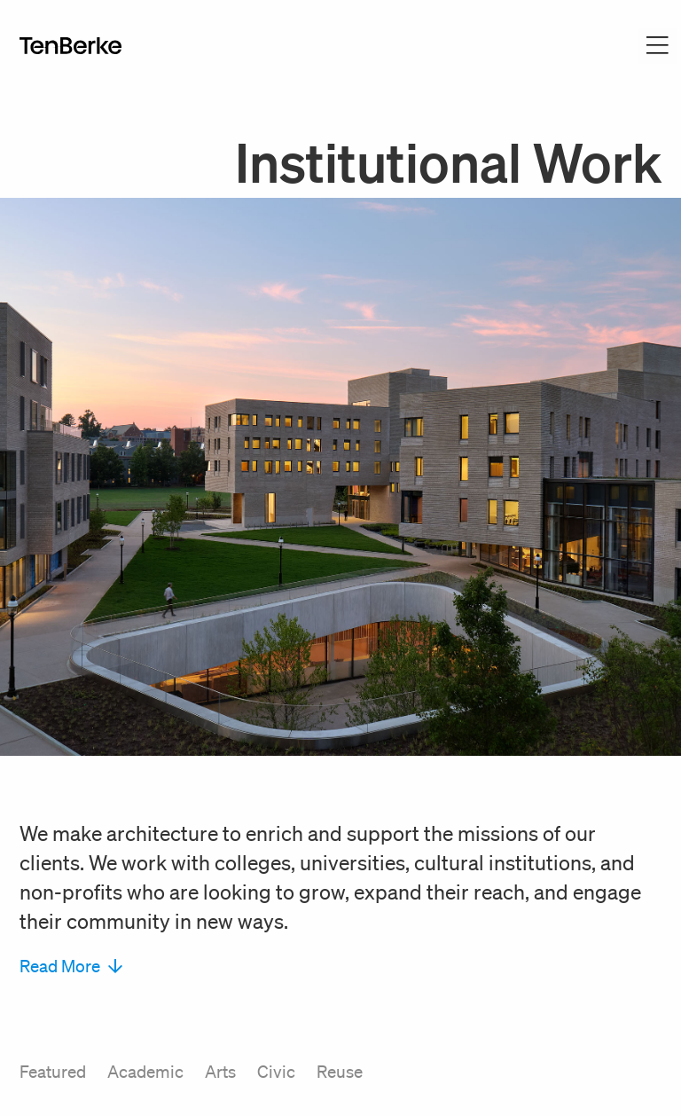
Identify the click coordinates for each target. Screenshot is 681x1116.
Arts (220, 1071)
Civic (276, 1071)
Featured (53, 1071)
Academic (145, 1071)
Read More (71, 966)
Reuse (340, 1071)
